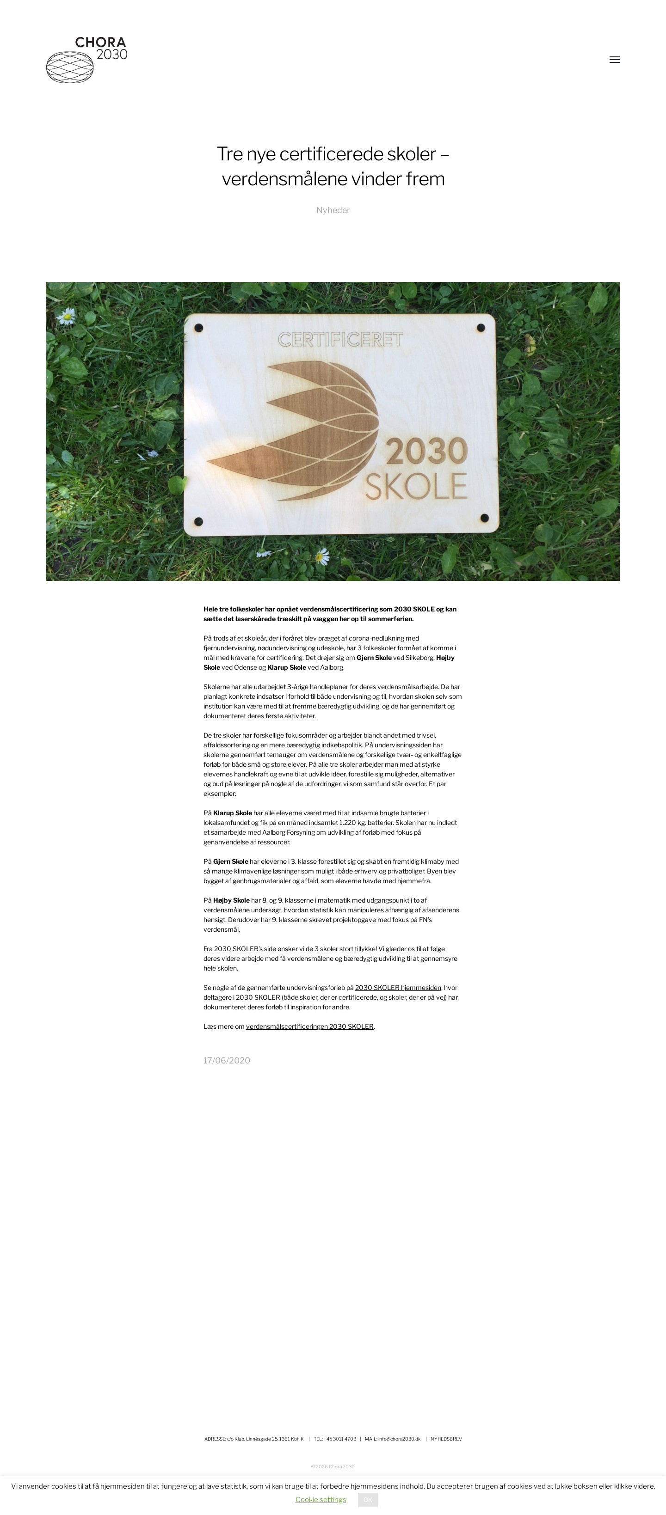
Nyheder (333, 210)
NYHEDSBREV (446, 1439)
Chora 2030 (342, 1466)
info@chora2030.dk (399, 1439)
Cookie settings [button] (321, 1500)
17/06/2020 (227, 1060)
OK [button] (368, 1499)
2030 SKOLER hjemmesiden (398, 987)
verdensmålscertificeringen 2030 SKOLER (310, 1026)
